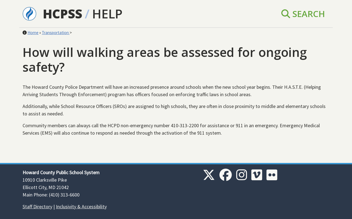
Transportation (56, 32)
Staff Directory (37, 206)
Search (303, 14)
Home (33, 32)
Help (107, 13)
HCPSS (62, 13)
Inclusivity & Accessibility (81, 206)
